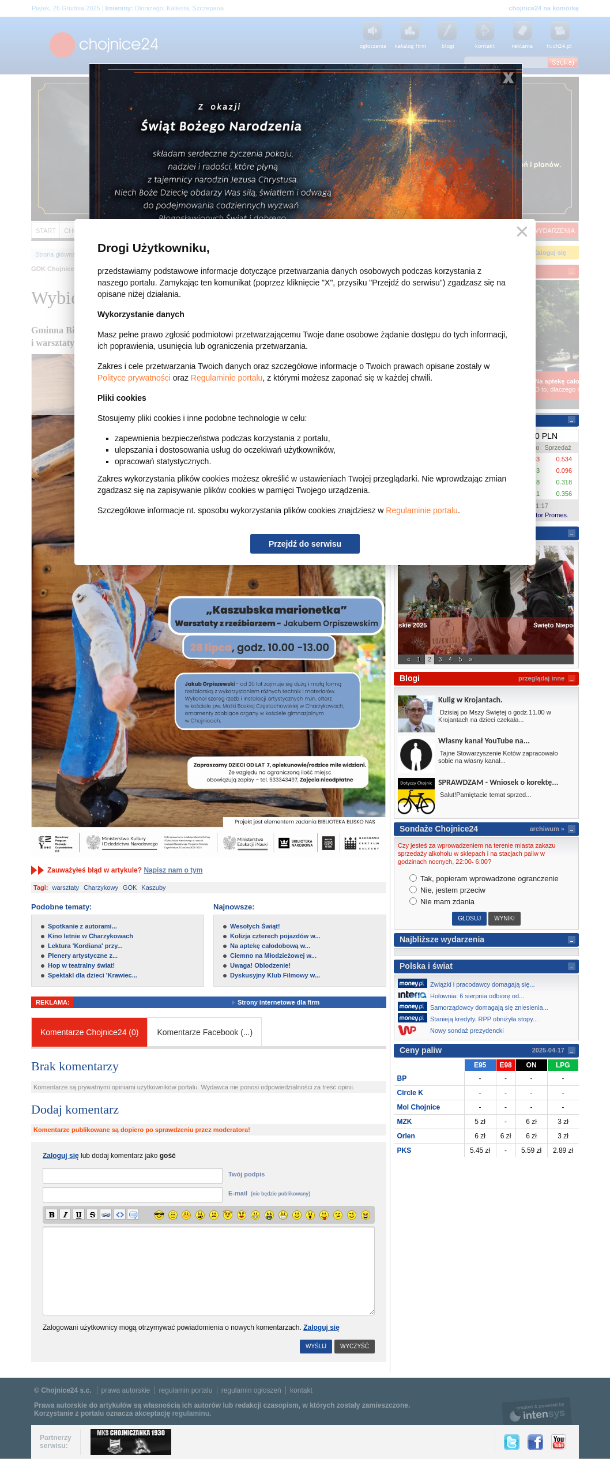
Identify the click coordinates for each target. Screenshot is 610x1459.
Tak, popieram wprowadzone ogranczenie (484, 878)
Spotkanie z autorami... (82, 926)
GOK (130, 887)
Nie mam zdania (442, 901)
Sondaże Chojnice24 (439, 828)
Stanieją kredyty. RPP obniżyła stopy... (471, 1017)
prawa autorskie (125, 1390)
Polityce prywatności (134, 377)
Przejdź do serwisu (305, 543)
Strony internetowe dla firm (287, 1002)
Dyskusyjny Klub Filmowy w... (275, 975)
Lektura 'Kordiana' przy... (85, 945)
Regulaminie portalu (227, 377)
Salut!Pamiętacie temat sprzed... (484, 794)
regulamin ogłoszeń (251, 1390)
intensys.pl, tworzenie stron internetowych (537, 1411)
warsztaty (65, 887)
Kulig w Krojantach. (470, 700)
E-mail (269, 1193)
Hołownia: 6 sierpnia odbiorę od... (464, 994)
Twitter (511, 1442)
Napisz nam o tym (173, 870)
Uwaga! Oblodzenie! (260, 965)
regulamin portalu (186, 1390)
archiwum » (546, 828)
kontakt (301, 1390)
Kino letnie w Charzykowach (90, 935)
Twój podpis (246, 1174)
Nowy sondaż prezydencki (454, 1030)
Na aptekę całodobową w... (270, 945)
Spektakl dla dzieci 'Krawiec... (92, 975)
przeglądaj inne (541, 678)
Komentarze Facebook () (205, 1032)
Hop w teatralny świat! (81, 965)
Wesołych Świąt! (255, 926)
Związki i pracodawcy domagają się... (469, 983)
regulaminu (190, 1413)
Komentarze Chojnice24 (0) (89, 1032)
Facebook (535, 1442)
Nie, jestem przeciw (447, 890)
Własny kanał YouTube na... (484, 741)
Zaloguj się (321, 1327)
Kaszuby (153, 887)
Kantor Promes (546, 515)
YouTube (558, 1442)
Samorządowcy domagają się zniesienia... (476, 1006)
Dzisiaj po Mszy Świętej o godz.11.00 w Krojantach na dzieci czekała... (494, 716)
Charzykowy (101, 887)
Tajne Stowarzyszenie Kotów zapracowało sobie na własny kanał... (498, 757)
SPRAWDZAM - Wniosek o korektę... (498, 782)
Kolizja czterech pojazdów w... (275, 935)
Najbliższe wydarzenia (442, 939)
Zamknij (520, 232)
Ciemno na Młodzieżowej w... (273, 955)
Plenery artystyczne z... (83, 955)
